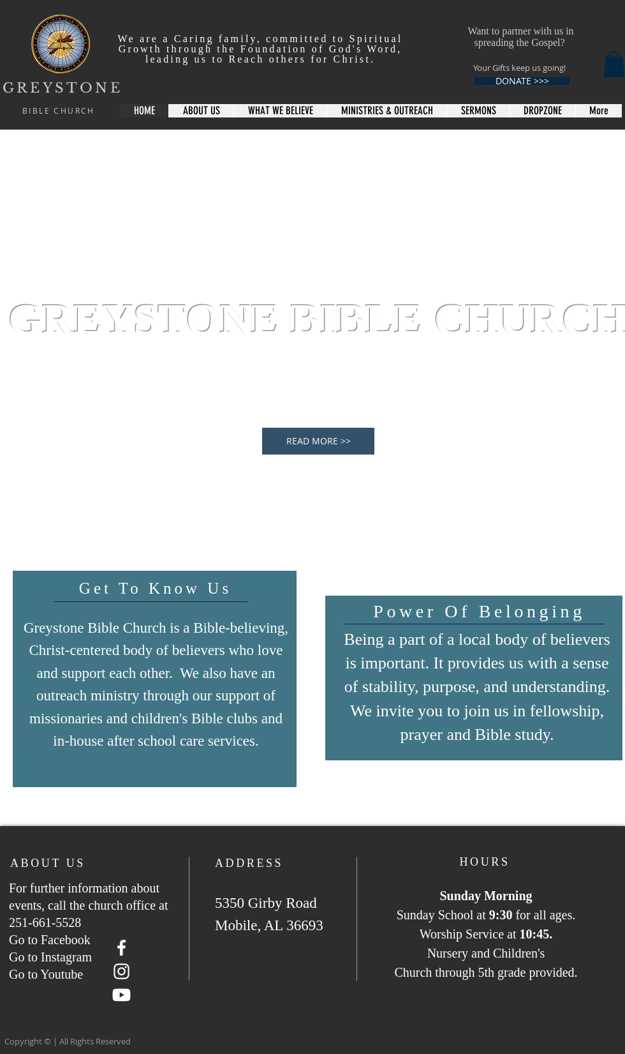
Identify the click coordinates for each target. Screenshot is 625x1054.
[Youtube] (121, 994)
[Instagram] (121, 971)
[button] (614, 64)
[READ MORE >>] (318, 441)
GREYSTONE (62, 88)
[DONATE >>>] (522, 81)
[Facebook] (121, 947)
